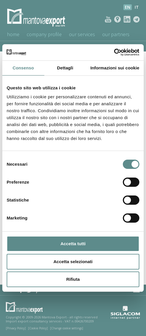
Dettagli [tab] (65, 67)
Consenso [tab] (23, 67)
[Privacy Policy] (16, 328)
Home (13, 34)
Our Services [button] (83, 34)
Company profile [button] (44, 34)
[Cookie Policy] (38, 328)
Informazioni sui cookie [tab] (114, 67)
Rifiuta (73, 279)
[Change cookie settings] (66, 328)
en (127, 7)
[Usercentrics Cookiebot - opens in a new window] (114, 52)
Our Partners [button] (116, 34)
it (137, 7)
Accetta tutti (73, 243)
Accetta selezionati (72, 261)
